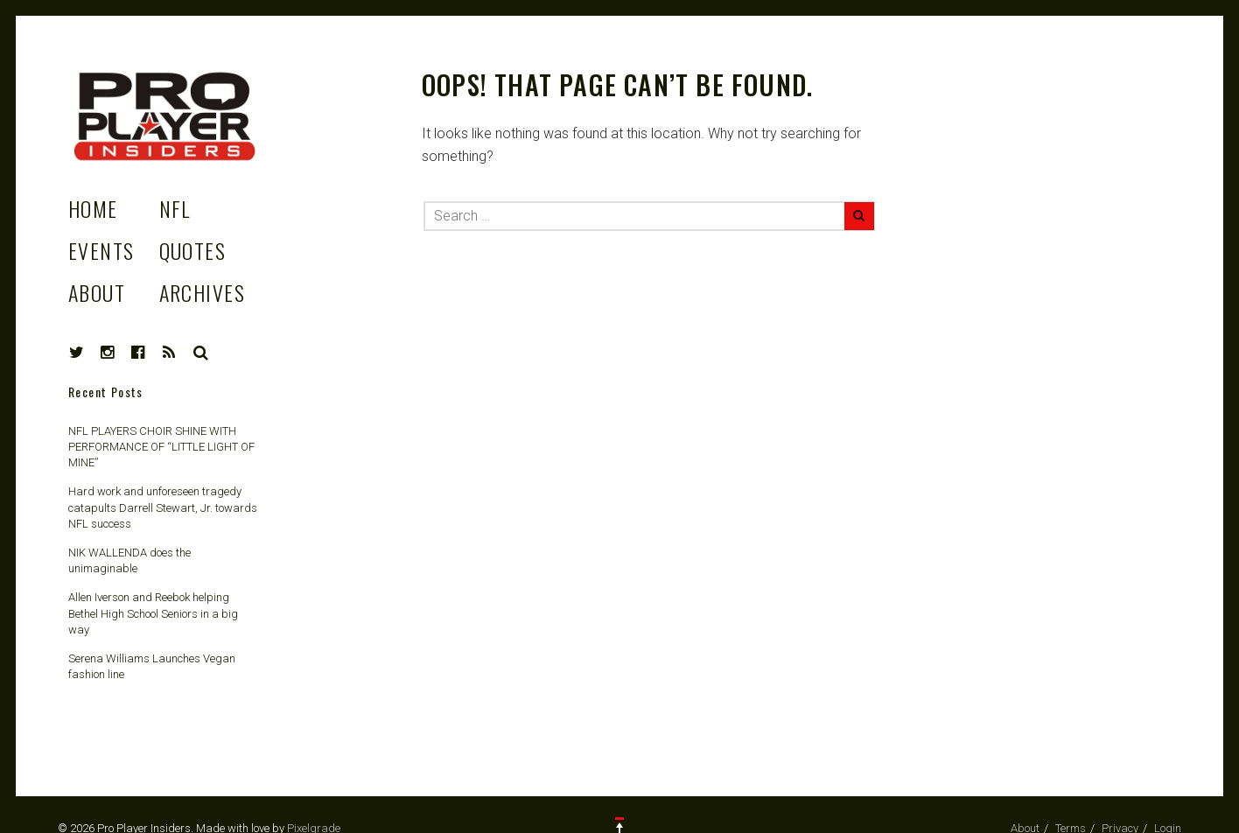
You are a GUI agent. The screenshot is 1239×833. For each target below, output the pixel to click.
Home (93, 208)
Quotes (193, 250)
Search (201, 353)
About (96, 292)
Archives (202, 292)
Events (101, 250)
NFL (175, 208)
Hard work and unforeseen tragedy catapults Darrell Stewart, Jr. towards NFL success (162, 507)
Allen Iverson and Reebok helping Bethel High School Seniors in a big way (153, 613)
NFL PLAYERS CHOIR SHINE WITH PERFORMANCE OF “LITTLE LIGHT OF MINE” (161, 446)
